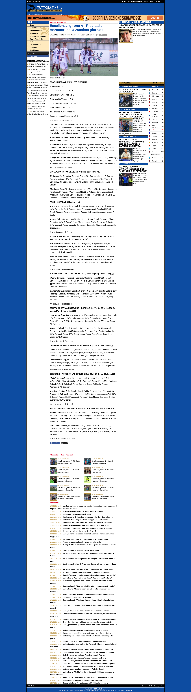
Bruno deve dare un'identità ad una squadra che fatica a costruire (87, 622)
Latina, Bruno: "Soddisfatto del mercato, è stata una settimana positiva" (90, 663)
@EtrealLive (90, 35)
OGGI (155, 83)
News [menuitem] (31, 25)
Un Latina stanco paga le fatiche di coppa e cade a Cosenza (85, 520)
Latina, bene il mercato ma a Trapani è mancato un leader (84, 658)
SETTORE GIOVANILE (127, 137)
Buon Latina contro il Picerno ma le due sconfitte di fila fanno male (88, 649)
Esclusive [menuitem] (32, 47)
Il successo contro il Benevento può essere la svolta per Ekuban (87, 633)
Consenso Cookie (147, 686)
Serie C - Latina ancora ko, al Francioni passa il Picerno (84, 655)
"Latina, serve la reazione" (77, 597)
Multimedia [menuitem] (33, 33)
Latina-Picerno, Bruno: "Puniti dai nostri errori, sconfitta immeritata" (88, 652)
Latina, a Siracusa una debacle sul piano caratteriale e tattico (86, 611)
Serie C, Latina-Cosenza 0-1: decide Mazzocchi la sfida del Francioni (88, 594)
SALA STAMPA (125, 164)
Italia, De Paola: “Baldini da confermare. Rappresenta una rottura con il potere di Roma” (37, 66)
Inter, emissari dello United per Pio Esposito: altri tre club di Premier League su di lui (37, 87)
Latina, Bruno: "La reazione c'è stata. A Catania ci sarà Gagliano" (87, 578)
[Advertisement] (141, 62)
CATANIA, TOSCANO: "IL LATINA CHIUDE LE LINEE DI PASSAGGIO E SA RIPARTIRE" (133, 169)
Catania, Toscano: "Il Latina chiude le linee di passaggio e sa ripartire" (89, 575)
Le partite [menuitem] (32, 28)
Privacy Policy (158, 686)
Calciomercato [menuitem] (34, 45)
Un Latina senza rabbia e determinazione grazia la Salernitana (86, 525)
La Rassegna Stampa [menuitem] (37, 36)
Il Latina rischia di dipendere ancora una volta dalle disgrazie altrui (88, 517)
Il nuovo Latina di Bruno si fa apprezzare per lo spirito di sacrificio (88, 666)
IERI (161, 83)
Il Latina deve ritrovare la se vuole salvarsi (83, 511)
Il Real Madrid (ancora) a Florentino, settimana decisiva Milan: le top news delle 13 (37, 93)
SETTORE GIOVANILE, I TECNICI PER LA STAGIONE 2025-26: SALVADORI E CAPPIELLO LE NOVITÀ (131, 143)
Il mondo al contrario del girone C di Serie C (79, 531)
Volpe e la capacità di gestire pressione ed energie (82, 542)
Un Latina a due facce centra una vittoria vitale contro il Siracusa (87, 523)
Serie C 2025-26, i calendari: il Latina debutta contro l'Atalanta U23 (88, 677)
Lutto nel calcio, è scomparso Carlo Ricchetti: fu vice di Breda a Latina (89, 619)
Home (30, 22)
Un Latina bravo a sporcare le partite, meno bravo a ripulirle (85, 630)
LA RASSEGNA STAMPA (128, 87)
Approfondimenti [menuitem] (35, 31)
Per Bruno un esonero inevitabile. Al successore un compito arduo (88, 569)
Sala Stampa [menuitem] (33, 50)
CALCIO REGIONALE (127, 109)
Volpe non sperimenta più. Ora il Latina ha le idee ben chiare (85, 539)
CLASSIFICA (153, 87)
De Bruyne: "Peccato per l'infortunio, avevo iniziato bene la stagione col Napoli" (37, 98)
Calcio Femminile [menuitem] (35, 39)
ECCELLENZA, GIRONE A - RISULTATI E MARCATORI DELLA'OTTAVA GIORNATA (131, 115)
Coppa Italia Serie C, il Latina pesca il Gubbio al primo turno (85, 683)
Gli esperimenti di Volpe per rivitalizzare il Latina (81, 550)
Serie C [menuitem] (31, 42)
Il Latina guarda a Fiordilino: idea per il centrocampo (82, 680)
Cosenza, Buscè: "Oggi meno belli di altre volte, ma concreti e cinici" (89, 586)
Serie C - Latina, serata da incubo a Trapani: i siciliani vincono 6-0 (87, 661)
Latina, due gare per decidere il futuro (77, 514)
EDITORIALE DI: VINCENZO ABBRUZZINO (135, 22)
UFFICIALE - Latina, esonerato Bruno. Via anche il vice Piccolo (86, 572)
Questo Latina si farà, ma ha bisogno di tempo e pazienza (84, 641)
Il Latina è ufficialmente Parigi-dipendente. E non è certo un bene (87, 528)
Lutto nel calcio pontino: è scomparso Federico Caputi (83, 669)
